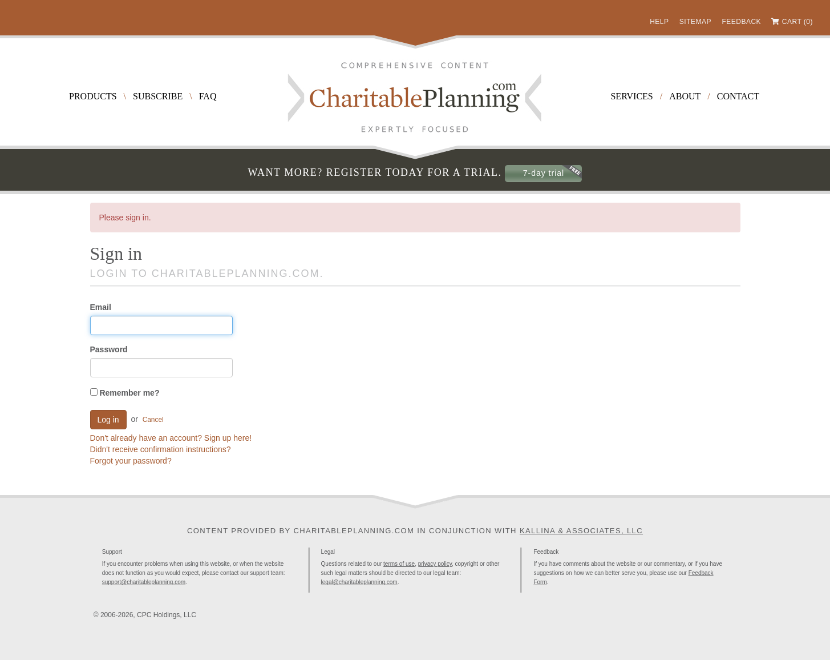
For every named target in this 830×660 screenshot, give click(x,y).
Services (631, 96)
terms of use (399, 564)
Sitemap (695, 22)
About (685, 96)
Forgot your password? (131, 460)
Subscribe (158, 96)
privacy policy (435, 564)
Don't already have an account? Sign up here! (171, 437)
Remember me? (125, 392)
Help (659, 22)
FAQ (208, 96)
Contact (738, 96)
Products (93, 96)
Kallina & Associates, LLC (581, 530)
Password (109, 349)
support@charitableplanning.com (143, 582)
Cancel (153, 420)
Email (100, 307)
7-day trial (543, 173)
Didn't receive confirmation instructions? (160, 449)
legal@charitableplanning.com (359, 582)
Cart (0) (797, 22)
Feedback (741, 22)
